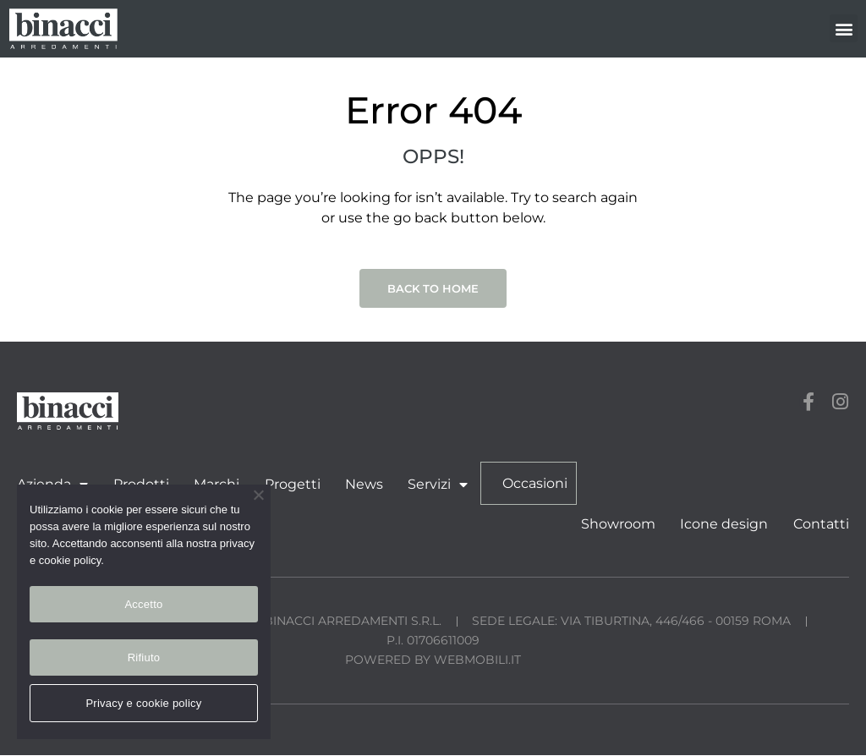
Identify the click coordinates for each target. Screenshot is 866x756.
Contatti (821, 525)
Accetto (143, 604)
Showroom (619, 525)
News (362, 484)
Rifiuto (144, 657)
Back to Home (433, 288)
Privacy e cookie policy (143, 703)
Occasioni (532, 483)
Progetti (291, 484)
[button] (844, 28)
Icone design (725, 525)
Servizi (436, 484)
